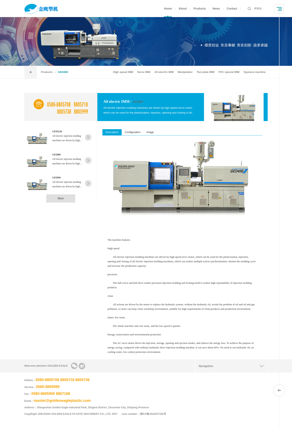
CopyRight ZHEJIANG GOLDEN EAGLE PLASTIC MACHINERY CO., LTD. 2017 (71, 414)
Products (199, 8)
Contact (232, 8)
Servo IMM (143, 72)
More (61, 198)
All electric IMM (164, 72)
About (183, 8)
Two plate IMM (206, 72)
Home (168, 8)
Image (150, 132)
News (216, 8)
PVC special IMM (229, 72)
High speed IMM (123, 72)
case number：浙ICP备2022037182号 (146, 414)
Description (112, 132)
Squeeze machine (255, 72)
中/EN (258, 8)
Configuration (132, 132)
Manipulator (185, 72)
